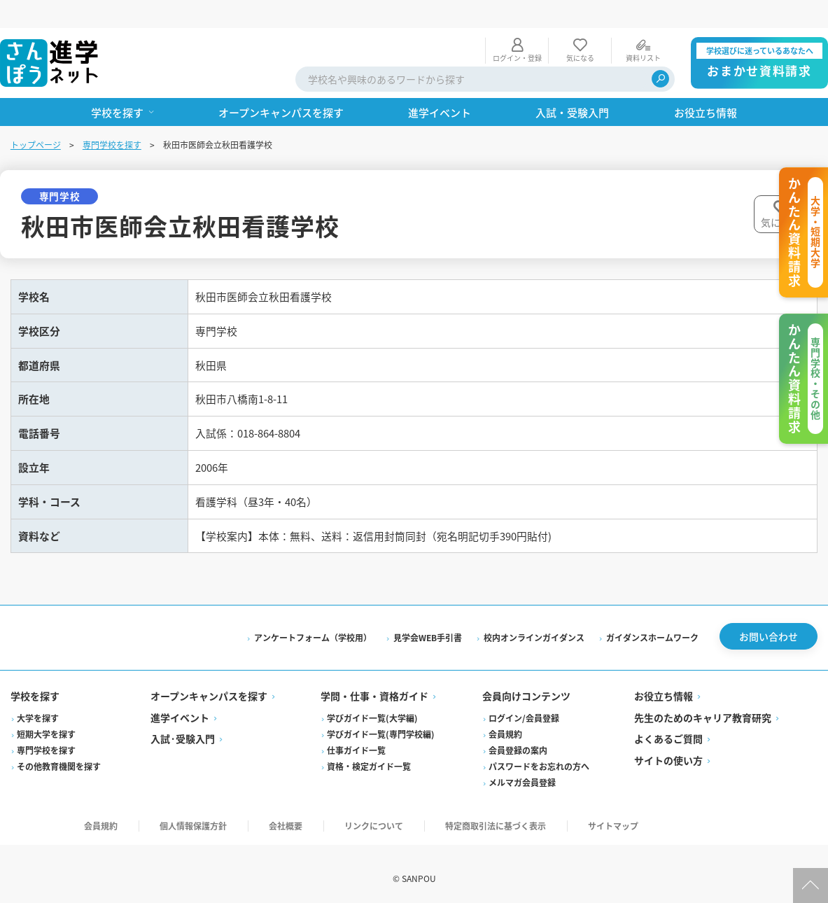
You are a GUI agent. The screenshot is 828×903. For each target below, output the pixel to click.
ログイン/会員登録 (524, 707)
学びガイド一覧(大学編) (373, 707)
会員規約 (505, 723)
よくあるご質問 (667, 728)
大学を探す (38, 707)
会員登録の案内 (518, 739)
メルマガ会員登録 (522, 771)
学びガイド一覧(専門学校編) (381, 723)
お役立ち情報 (662, 685)
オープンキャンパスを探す (209, 685)
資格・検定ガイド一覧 (370, 755)
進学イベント (180, 706)
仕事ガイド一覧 (357, 739)
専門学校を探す (112, 116)
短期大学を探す (46, 723)
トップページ (36, 116)
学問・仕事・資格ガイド (375, 685)
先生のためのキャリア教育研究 (702, 706)
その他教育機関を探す (59, 755)
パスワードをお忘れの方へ (539, 755)
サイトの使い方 (667, 749)
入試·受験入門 (183, 728)
